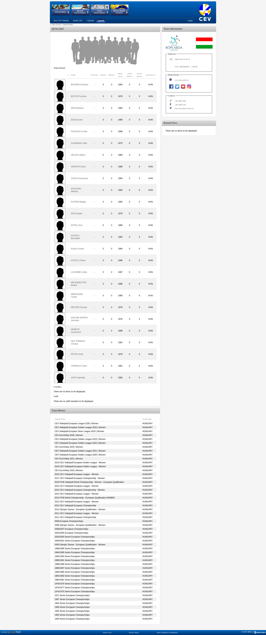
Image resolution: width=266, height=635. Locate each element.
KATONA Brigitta (78, 202)
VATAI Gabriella (78, 377)
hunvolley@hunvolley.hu (184, 108)
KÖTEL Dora (76, 225)
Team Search (56, 24)
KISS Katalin (76, 213)
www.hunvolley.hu (182, 80)
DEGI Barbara (77, 108)
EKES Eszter (77, 120)
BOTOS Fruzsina (78, 96)
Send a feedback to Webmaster (167, 632)
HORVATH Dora (78, 166)
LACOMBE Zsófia (79, 272)
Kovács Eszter (77, 249)
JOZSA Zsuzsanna (79, 178)
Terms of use (107, 632)
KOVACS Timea (78, 260)
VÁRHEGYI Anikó (79, 366)
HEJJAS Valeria (78, 155)
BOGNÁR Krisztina (79, 84)
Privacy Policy (134, 632)
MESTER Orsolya (79, 307)
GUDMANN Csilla (79, 143)
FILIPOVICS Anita (79, 131)
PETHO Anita (77, 354)
